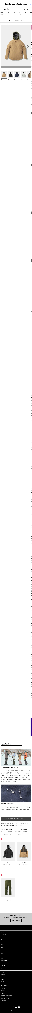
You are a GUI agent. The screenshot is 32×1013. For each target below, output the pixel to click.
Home (2, 932)
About (2, 941)
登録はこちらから (16, 920)
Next (28, 47)
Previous (4, 47)
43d (2, 951)
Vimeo (2, 979)
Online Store (3, 934)
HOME (9, 20)
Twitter (2, 977)
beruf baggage (4, 960)
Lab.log (2, 937)
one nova (3, 963)
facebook (3, 974)
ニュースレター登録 (5, 1003)
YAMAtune (3, 965)
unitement (3, 955)
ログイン (3, 988)
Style (2, 939)
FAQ (2, 944)
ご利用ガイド (3, 993)
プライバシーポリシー (5, 998)
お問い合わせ (3, 1000)
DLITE (12, 20)
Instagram (3, 972)
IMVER (2, 953)
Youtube (3, 981)
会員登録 (3, 991)
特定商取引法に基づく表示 (6, 995)
